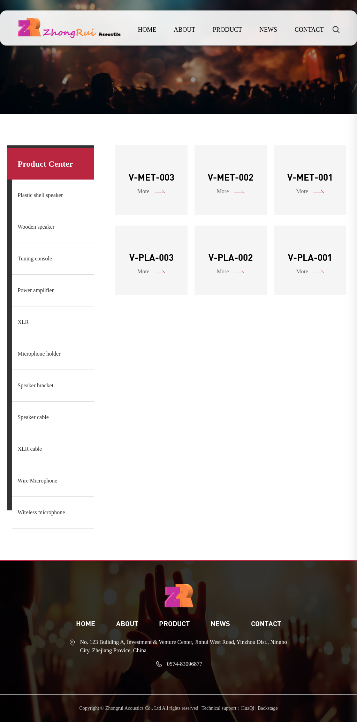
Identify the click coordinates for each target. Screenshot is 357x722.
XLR (23, 322)
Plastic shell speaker (40, 195)
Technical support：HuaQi (228, 708)
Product (174, 623)
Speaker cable (32, 417)
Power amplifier (35, 290)
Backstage (268, 708)
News (220, 623)
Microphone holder (38, 354)
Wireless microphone (41, 512)
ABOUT (184, 29)
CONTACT (309, 29)
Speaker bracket (35, 385)
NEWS (268, 29)
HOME (147, 29)
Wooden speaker (35, 227)
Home (85, 623)
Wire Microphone (37, 481)
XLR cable (29, 449)
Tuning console (34, 258)
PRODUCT (227, 29)
